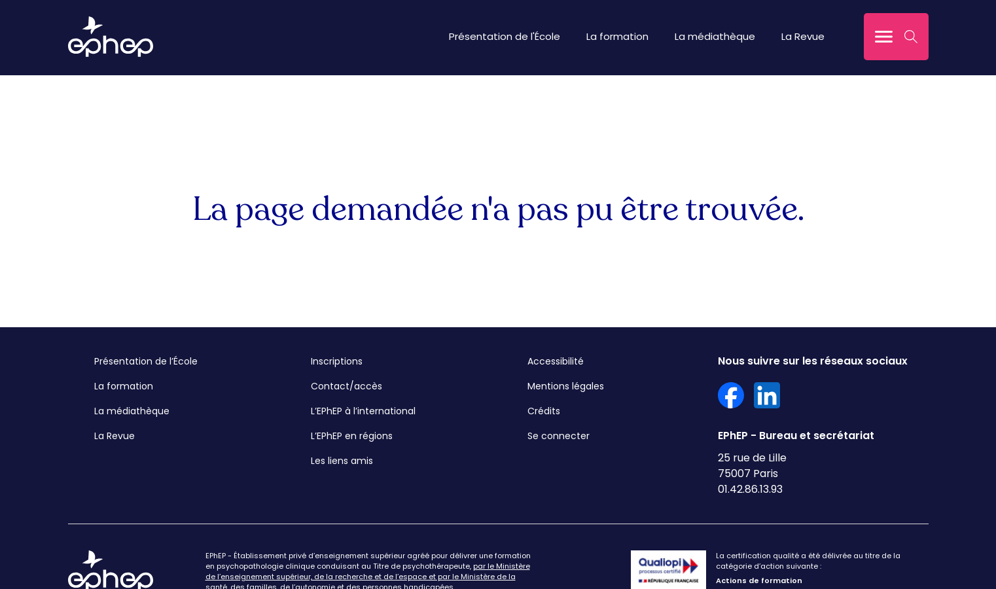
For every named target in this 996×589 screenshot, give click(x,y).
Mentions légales (565, 386)
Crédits (543, 411)
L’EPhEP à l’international (363, 411)
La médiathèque (715, 36)
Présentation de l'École (504, 36)
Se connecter (558, 435)
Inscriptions (337, 361)
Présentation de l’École (146, 361)
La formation (617, 36)
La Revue (803, 36)
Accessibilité (555, 361)
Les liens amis (342, 460)
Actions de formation (759, 580)
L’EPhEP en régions (352, 435)
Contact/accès (346, 386)
